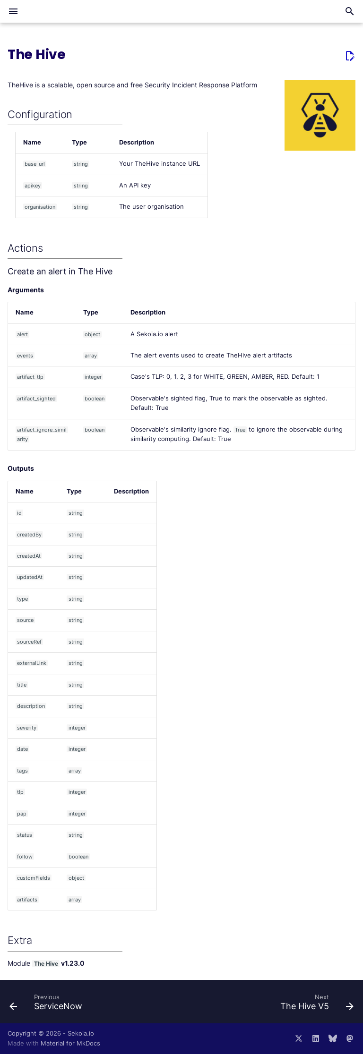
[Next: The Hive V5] (315, 1004)
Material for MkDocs (70, 1043)
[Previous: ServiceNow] (48, 1004)
